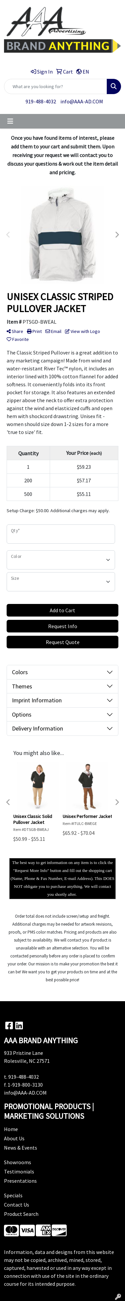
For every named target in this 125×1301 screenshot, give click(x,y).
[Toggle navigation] (10, 121)
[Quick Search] (55, 86)
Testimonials (19, 1171)
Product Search (21, 1214)
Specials (13, 1195)
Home (11, 1129)
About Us (14, 1138)
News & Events (20, 1147)
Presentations (20, 1180)
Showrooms (17, 1162)
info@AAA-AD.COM (81, 101)
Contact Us (16, 1204)
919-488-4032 (41, 101)
